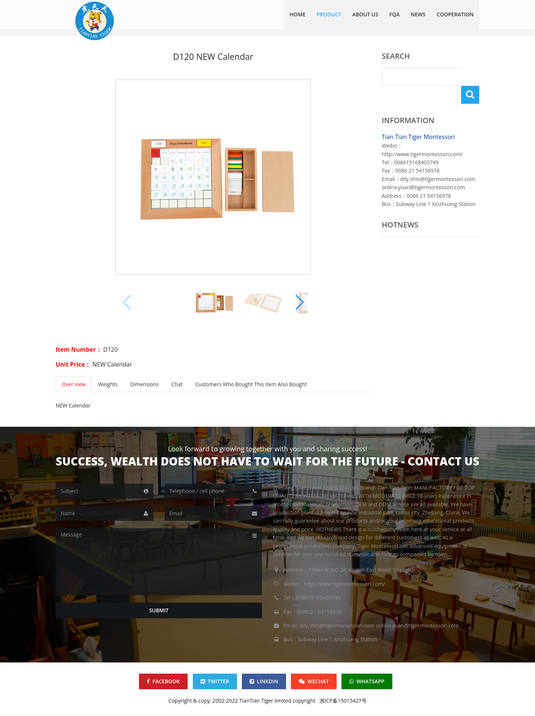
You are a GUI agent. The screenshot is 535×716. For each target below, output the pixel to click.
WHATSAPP (366, 681)
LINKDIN (264, 681)
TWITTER (215, 681)
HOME (297, 14)
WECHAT (314, 681)
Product (329, 14)
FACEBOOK (163, 681)
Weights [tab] (107, 384)
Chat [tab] (177, 384)
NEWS (418, 14)
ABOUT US (365, 14)
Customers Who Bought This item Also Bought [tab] (251, 384)
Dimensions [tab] (144, 384)
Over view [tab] (73, 384)
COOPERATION (455, 14)
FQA (394, 14)
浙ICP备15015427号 (343, 700)
